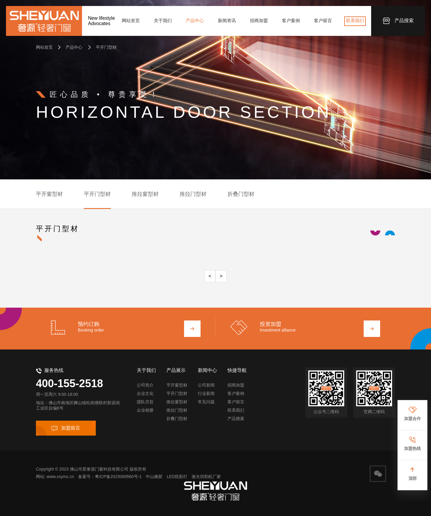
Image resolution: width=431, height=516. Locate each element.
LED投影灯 (177, 476)
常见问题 (206, 401)
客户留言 (323, 20)
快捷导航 (237, 370)
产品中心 (195, 20)
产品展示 (176, 370)
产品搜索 (398, 21)
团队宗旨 (145, 401)
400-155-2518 (69, 383)
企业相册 (145, 410)
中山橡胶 (154, 476)
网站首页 (131, 20)
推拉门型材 (193, 194)
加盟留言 (65, 427)
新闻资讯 (227, 20)
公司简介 (145, 385)
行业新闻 (206, 393)
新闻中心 (207, 370)
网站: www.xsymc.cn (55, 476)
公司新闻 (206, 385)
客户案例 (291, 20)
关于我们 (163, 20)
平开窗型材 (49, 194)
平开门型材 (102, 47)
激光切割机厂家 (206, 476)
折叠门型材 (240, 194)
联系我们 (355, 20)
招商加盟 (259, 20)
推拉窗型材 (145, 194)
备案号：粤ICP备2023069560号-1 (110, 476)
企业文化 (145, 393)
